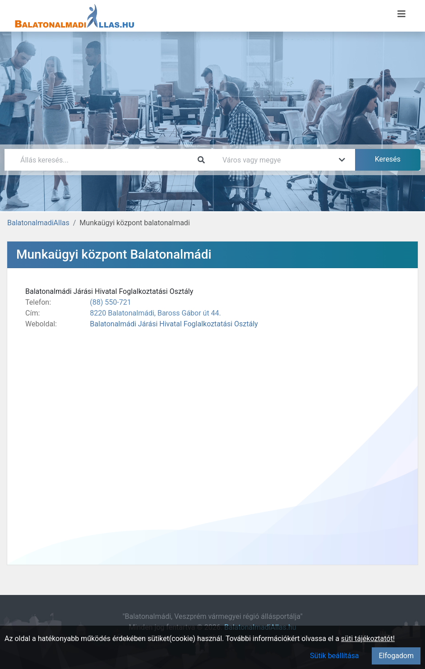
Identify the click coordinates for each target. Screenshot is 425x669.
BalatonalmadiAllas (38, 222)
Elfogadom (396, 655)
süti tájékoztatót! (368, 638)
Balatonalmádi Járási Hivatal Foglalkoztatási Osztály (174, 324)
